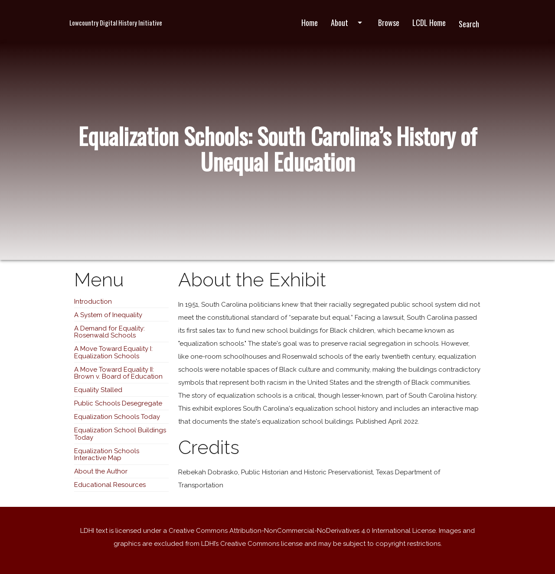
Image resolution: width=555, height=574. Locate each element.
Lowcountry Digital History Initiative (115, 22)
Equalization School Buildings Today (120, 433)
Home (309, 22)
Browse (388, 22)
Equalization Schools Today (117, 417)
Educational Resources (110, 485)
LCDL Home (429, 22)
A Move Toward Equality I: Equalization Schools (113, 352)
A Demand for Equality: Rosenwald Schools (109, 332)
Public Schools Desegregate (118, 403)
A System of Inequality (108, 315)
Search (469, 23)
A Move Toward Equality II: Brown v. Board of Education (118, 373)
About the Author (100, 471)
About (348, 22)
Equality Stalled (98, 390)
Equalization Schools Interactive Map (106, 454)
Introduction (93, 301)
